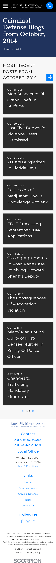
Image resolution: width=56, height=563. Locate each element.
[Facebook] (21, 521)
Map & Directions (28, 466)
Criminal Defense (28, 493)
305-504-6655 (28, 440)
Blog (28, 499)
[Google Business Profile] (28, 521)
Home (28, 482)
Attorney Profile (28, 488)
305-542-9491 (28, 445)
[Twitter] (34, 521)
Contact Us (28, 505)
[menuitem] (20, 552)
